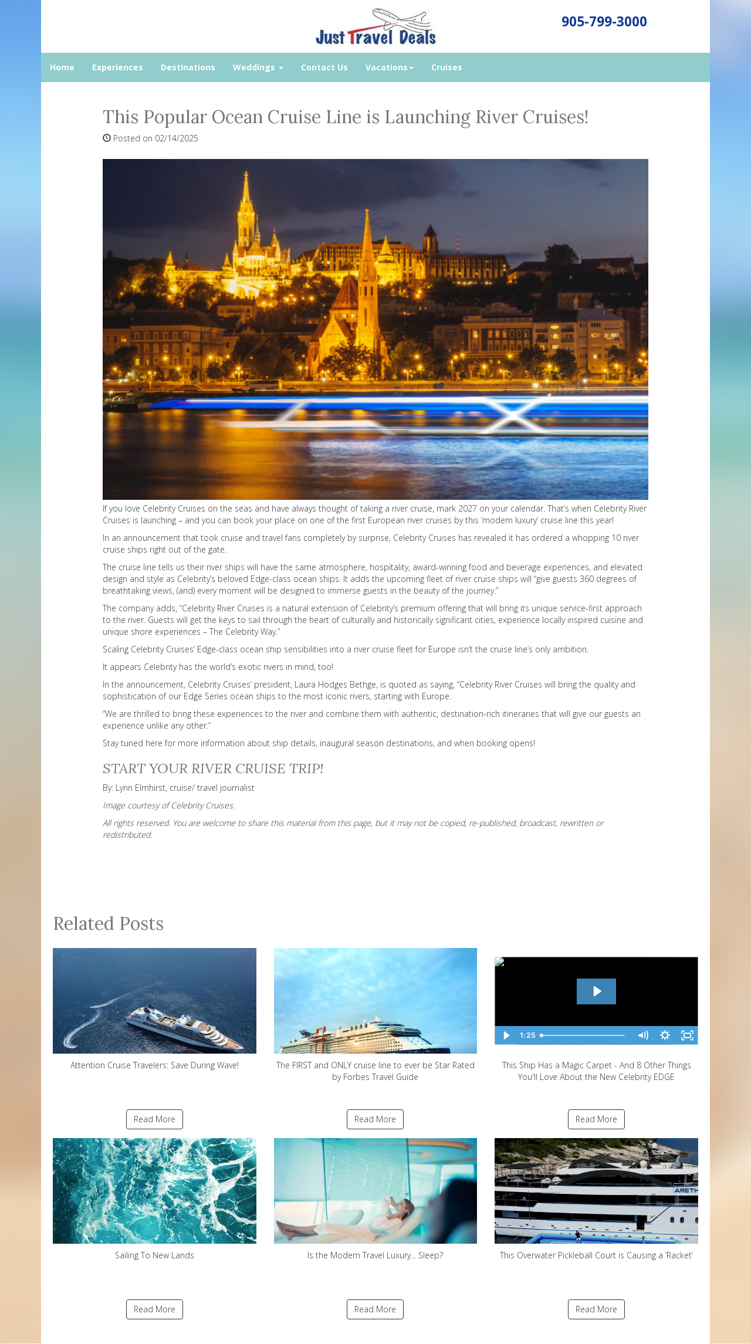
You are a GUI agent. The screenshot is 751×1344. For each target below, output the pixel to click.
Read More (154, 1119)
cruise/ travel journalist (212, 787)
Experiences (117, 67)
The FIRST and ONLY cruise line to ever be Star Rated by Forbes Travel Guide (376, 1015)
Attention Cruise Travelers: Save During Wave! (154, 1009)
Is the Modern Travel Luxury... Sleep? (376, 1199)
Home (62, 67)
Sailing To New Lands (154, 1199)
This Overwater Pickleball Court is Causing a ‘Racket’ (596, 1199)
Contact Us (324, 67)
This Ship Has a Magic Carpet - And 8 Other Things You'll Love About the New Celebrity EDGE (596, 1015)
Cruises (446, 67)
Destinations (188, 67)
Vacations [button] (390, 67)
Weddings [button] (258, 67)
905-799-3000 (604, 21)
